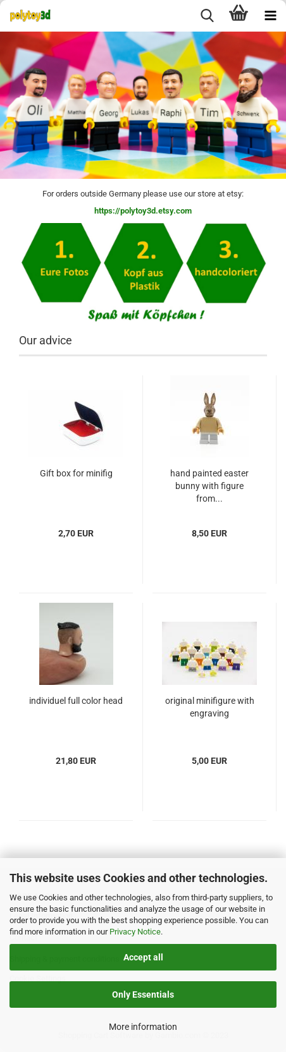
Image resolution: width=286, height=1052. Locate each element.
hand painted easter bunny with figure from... (209, 486)
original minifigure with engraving (209, 707)
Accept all (143, 957)
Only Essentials (143, 994)
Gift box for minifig (76, 473)
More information (143, 1027)
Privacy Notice (135, 931)
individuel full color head (76, 701)
